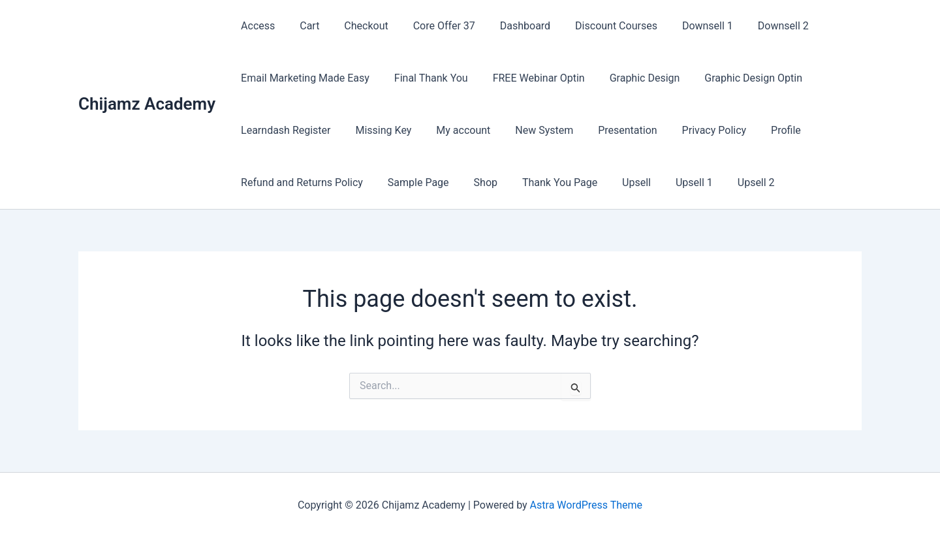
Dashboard (507, 26)
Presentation (609, 130)
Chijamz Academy (146, 104)
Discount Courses (595, 26)
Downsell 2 (753, 26)
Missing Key (378, 130)
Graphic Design (631, 78)
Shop (476, 182)
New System (530, 130)
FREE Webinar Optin (529, 78)
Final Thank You (425, 78)
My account (453, 130)
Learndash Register (283, 130)
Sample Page (412, 182)
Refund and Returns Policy (300, 182)
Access (256, 26)
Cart (303, 26)
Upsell (618, 182)
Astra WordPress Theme (586, 505)
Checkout (356, 26)
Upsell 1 (672, 182)
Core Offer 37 (431, 26)
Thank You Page (546, 182)
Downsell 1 (682, 26)
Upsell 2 (730, 182)
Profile (760, 130)
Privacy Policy (693, 130)
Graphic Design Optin (736, 78)
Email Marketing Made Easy (303, 78)
